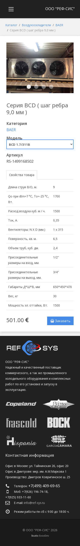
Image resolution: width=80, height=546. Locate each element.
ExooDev (44, 535)
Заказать (60, 320)
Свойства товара (21, 175)
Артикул (14, 155)
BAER (11, 129)
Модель (14, 138)
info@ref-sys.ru (34, 503)
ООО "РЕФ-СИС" (60, 8)
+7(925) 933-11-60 (18, 497)
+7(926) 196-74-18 (35, 492)
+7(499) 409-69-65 (44, 485)
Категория (16, 123)
